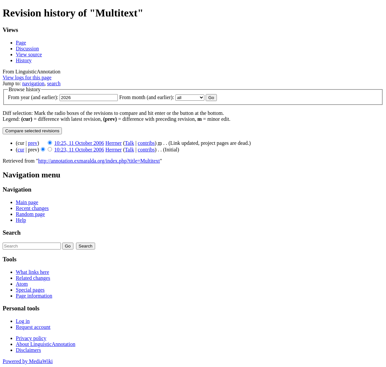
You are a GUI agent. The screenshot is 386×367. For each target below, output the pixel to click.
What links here (32, 272)
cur (20, 149)
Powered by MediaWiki (28, 361)
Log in (23, 321)
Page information (34, 296)
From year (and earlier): (33, 97)
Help (21, 220)
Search (12, 232)
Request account (33, 327)
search (54, 83)
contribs (146, 143)
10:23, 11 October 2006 (79, 149)
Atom (22, 284)
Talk (129, 143)
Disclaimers (28, 350)
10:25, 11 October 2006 (79, 143)
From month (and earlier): (146, 97)
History (24, 60)
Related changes (33, 278)
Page (21, 42)
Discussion (27, 48)
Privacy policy (31, 338)
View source (29, 54)
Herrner (113, 143)
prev (32, 143)
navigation (33, 83)
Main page (27, 202)
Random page (30, 214)
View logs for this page (27, 77)
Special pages (30, 290)
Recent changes (32, 208)
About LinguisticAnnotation (45, 344)
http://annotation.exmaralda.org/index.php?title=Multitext (99, 161)
